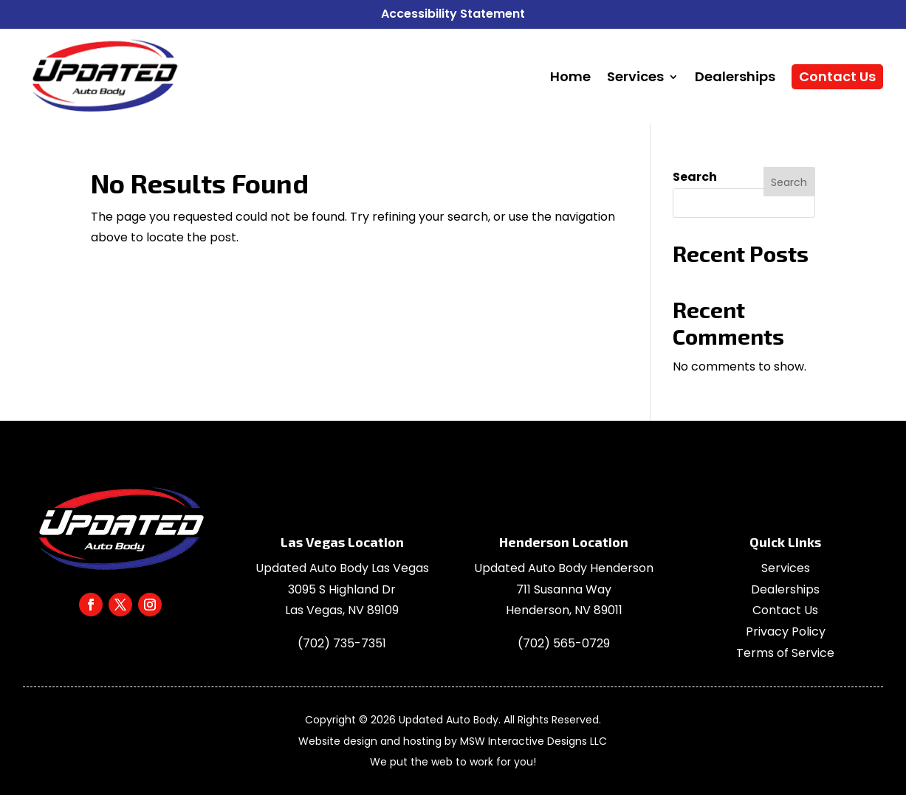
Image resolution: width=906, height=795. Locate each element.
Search (695, 176)
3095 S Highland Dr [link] (342, 589)
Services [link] (785, 568)
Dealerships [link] (785, 589)
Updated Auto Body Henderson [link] (563, 568)
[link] (104, 76)
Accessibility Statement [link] (453, 13)
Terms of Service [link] (785, 652)
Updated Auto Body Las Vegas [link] (342, 568)
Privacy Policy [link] (786, 631)
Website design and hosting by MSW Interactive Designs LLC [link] (452, 741)
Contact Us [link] (785, 610)
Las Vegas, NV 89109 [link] (342, 610)
